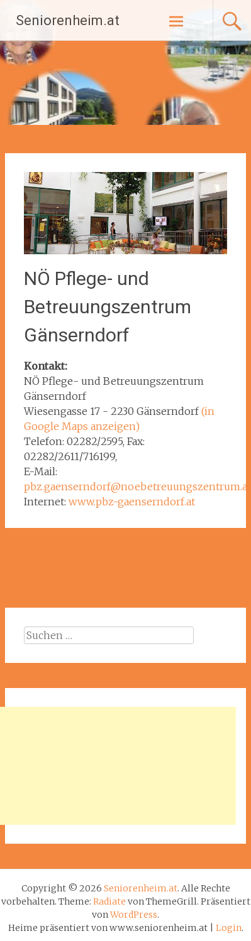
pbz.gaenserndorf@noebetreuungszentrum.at (137, 486)
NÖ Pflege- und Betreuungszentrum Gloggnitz (195, 575)
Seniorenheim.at (68, 20)
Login (229, 927)
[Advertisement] (118, 766)
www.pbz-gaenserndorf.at (132, 501)
